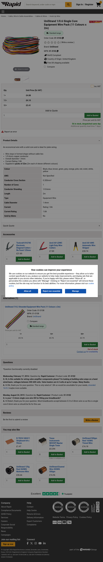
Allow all (27, 291)
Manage (75, 291)
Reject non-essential (51, 291)
